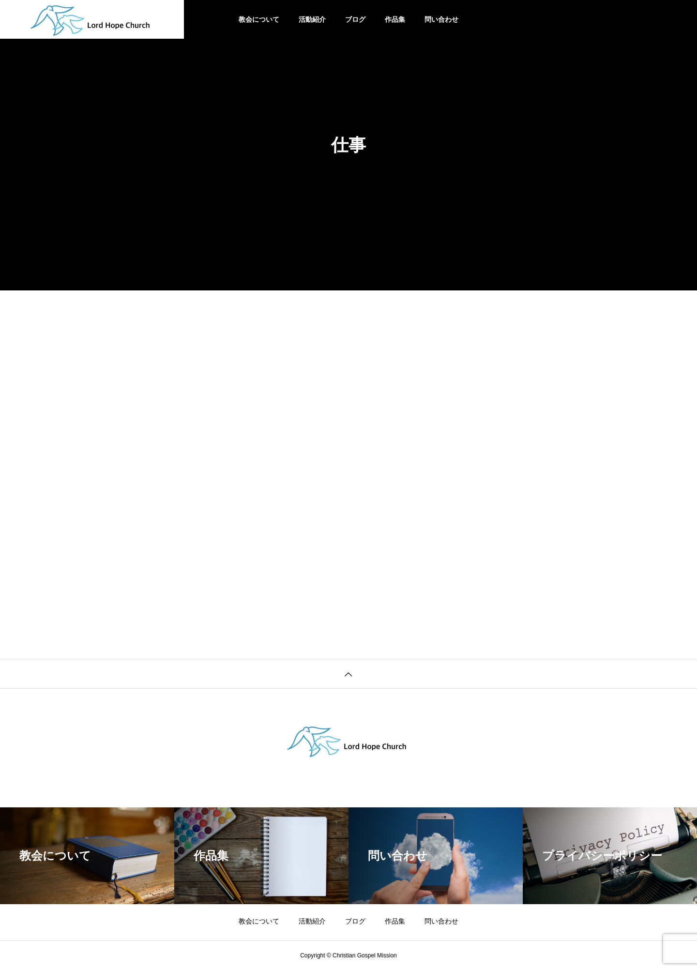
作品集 (395, 19)
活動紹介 (312, 19)
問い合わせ (441, 19)
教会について (259, 19)
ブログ (355, 19)
